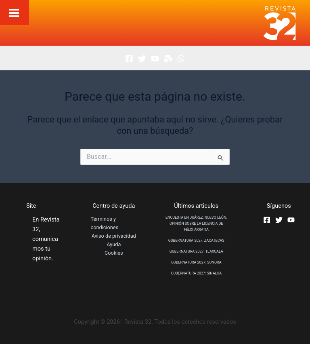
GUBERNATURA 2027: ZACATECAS (196, 240)
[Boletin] (168, 59)
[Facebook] (129, 59)
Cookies (114, 253)
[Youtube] (155, 59)
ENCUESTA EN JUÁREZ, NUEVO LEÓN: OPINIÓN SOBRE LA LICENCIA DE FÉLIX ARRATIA (196, 223)
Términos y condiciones (105, 223)
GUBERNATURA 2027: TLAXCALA (196, 251)
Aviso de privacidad (114, 236)
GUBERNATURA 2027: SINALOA (196, 273)
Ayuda (114, 244)
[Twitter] (142, 59)
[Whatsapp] (181, 59)
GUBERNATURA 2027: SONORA (196, 262)
